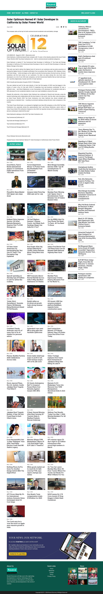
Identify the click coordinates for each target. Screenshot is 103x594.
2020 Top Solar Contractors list (24, 59)
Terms (51, 574)
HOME (9, 13)
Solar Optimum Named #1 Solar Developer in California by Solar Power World (38, 140)
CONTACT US (34, 13)
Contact (51, 572)
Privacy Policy (51, 576)
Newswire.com (30, 55)
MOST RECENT (16, 13)
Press (51, 568)
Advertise (51, 570)
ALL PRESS (25, 13)
